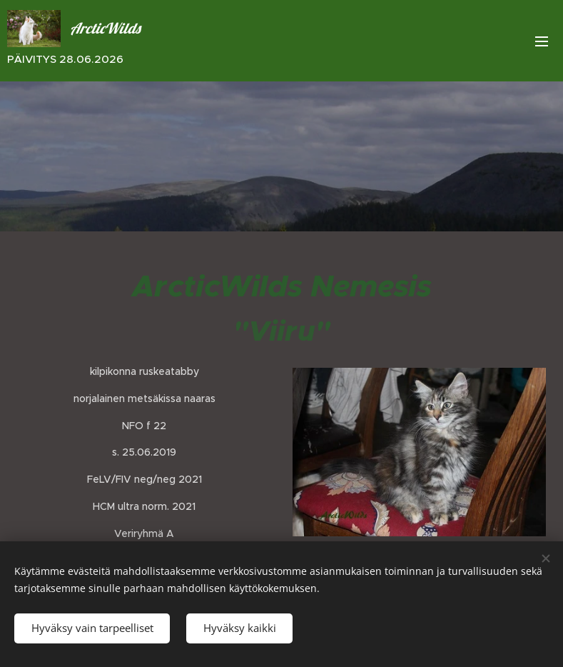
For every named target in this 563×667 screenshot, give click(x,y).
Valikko (541, 41)
